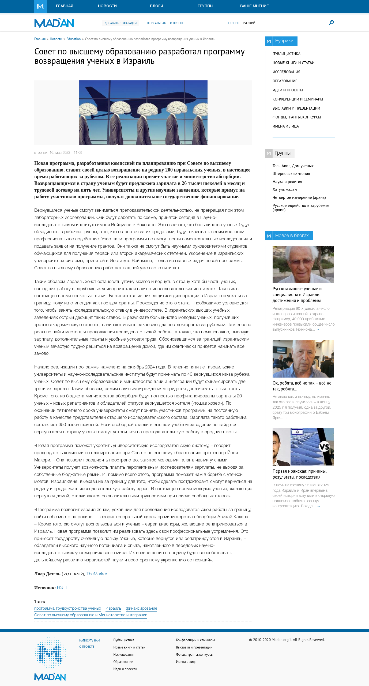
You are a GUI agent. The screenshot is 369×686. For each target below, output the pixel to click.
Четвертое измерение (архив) (299, 197)
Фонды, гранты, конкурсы (297, 117)
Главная (64, 6)
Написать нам (156, 23)
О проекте (177, 23)
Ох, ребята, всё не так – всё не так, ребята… (302, 386)
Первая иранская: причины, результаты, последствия (299, 474)
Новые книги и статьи (293, 62)
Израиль (113, 608)
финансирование (141, 608)
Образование (285, 81)
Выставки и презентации (296, 108)
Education (73, 39)
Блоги (156, 6)
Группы (205, 6)
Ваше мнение (254, 6)
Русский (249, 23)
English (233, 23)
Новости (107, 6)
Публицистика (286, 53)
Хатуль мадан (285, 189)
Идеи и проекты (288, 90)
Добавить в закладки (121, 23)
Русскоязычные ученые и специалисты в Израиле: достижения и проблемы (297, 294)
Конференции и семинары (298, 99)
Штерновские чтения (291, 173)
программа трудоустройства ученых (67, 608)
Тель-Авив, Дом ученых (293, 165)
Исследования (286, 71)
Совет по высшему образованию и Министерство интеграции (90, 615)
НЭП (62, 588)
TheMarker (96, 574)
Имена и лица (286, 126)
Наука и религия (287, 181)
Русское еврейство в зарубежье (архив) (301, 207)
